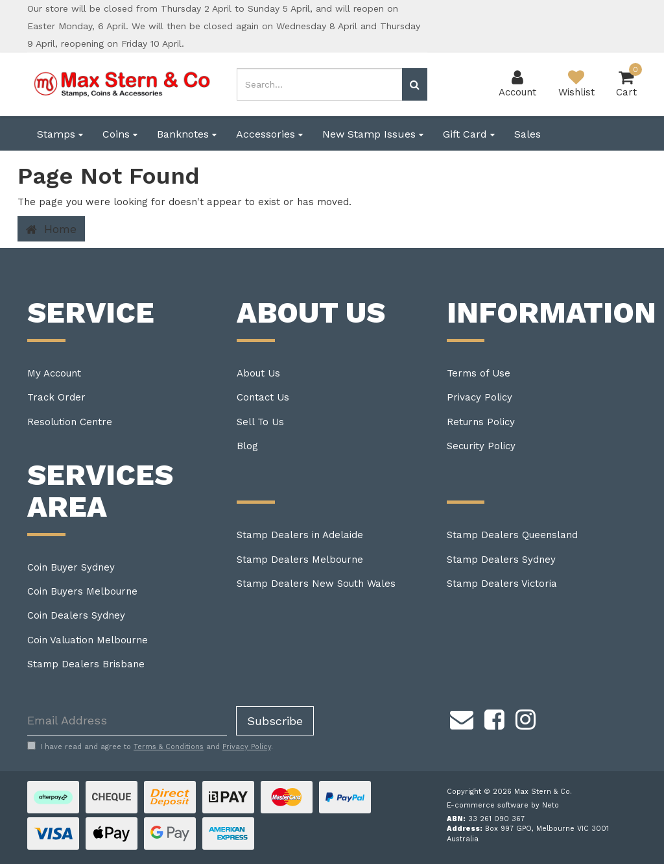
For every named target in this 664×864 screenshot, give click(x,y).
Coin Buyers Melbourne (82, 591)
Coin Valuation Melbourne (87, 640)
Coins (119, 134)
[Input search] (319, 84)
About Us (258, 373)
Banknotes (187, 134)
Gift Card (469, 134)
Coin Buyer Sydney (71, 567)
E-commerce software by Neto (503, 805)
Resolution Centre (69, 422)
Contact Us (263, 397)
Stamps (60, 134)
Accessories (269, 134)
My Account (54, 373)
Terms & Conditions (169, 747)
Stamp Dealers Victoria (502, 583)
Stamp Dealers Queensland (512, 535)
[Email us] (461, 718)
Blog (247, 446)
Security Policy (481, 446)
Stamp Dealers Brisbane (86, 664)
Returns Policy (481, 422)
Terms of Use (478, 373)
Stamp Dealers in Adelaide (300, 535)
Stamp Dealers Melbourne (300, 559)
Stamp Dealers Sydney (501, 559)
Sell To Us (260, 422)
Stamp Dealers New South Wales (316, 583)
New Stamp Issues (372, 134)
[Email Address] (127, 720)
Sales (527, 134)
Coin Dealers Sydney (76, 615)
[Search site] (414, 84)
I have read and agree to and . (150, 746)
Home (51, 229)
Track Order (56, 397)
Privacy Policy (479, 397)
